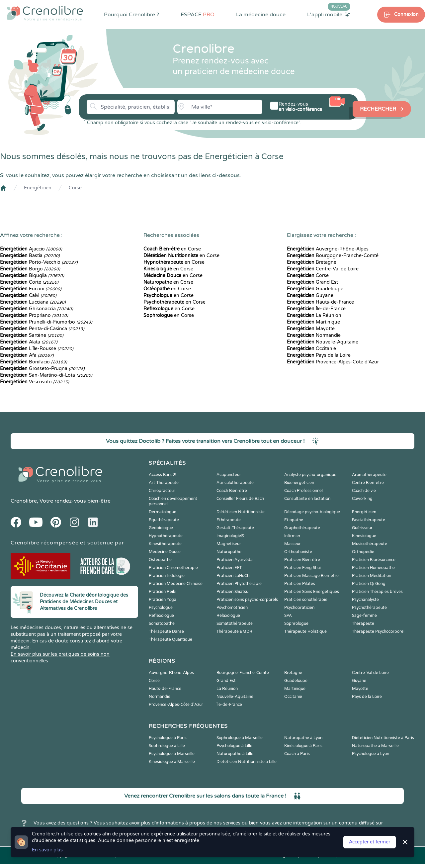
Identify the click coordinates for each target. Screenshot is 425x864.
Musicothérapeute (369, 543)
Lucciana (33, 302)
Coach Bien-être (231, 490)
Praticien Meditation (371, 575)
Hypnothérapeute (166, 535)
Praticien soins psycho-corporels (247, 599)
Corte (29, 282)
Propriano (34, 315)
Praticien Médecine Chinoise (176, 583)
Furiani (30, 289)
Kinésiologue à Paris (303, 745)
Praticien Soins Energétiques (311, 591)
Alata (28, 342)
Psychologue (161, 607)
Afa (27, 355)
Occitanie (311, 348)
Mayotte (311, 329)
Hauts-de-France (320, 302)
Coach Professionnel (303, 490)
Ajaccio (31, 249)
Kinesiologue (364, 535)
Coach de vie (364, 490)
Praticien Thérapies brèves (377, 591)
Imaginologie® (230, 535)
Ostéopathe (160, 559)
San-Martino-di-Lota (46, 375)
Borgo (30, 269)
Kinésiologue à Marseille (172, 761)
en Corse (172, 249)
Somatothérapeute (234, 623)
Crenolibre (24, 501)
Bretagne (311, 262)
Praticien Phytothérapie (239, 583)
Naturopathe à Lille (234, 753)
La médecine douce (261, 14)
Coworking (362, 498)
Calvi (28, 295)
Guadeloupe (315, 289)
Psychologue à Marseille (172, 753)
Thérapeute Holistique (305, 631)
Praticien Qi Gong (368, 583)
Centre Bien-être (368, 482)
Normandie (314, 335)
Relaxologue (228, 615)
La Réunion (314, 315)
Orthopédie (363, 551)
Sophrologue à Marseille (239, 737)
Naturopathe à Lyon (303, 737)
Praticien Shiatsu (232, 591)
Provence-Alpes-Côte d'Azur (333, 362)
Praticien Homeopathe (373, 567)
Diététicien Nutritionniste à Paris (383, 737)
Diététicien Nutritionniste (240, 512)
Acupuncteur (228, 474)
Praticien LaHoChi (233, 575)
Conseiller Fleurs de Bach (240, 498)
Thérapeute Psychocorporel (378, 631)
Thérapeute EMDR (234, 631)
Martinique (313, 322)
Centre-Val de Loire (323, 269)
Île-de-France (316, 309)
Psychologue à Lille (234, 745)
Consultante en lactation (307, 498)
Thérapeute (363, 623)
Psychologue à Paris (168, 737)
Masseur (292, 543)
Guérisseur (362, 528)
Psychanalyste (365, 599)
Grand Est (312, 282)
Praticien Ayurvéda (234, 559)
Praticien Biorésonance (373, 559)
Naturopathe (228, 551)
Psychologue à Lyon (370, 753)
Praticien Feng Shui (302, 567)
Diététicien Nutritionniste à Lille (246, 761)
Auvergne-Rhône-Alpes (328, 249)
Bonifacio (33, 362)
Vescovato (34, 382)
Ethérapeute (228, 520)
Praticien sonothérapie (305, 599)
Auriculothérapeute (235, 482)
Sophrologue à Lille (167, 745)
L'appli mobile (328, 14)
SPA (288, 615)
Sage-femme (364, 615)
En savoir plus (47, 850)
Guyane (310, 295)
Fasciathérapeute (368, 520)
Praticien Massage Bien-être (311, 575)
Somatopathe (162, 623)
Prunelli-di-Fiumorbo (46, 322)
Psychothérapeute (369, 607)
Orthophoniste (298, 551)
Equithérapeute (164, 520)
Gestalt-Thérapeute (235, 528)
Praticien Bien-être (302, 559)
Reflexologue (161, 615)
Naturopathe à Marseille (375, 745)
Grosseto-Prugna (42, 368)
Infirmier (292, 535)
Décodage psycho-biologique (312, 512)
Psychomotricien (232, 607)
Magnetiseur (228, 543)
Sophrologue (296, 623)
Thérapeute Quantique (170, 639)
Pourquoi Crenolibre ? (131, 14)
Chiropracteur (162, 490)
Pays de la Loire (319, 355)
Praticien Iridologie (167, 575)
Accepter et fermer (369, 842)
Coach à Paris (297, 753)
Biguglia (32, 275)
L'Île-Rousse (36, 348)
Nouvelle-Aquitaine (322, 342)
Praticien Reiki (162, 591)
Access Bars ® (162, 474)
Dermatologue (162, 512)
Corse (75, 188)
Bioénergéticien (299, 482)
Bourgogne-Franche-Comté (333, 255)
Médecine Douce (165, 551)
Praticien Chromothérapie (173, 567)
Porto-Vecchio (39, 262)
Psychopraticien (299, 607)
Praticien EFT (229, 567)
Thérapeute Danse (166, 631)
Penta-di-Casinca (42, 329)
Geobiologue (161, 528)
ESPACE (197, 14)
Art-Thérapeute (164, 482)
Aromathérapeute (369, 474)
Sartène (31, 335)
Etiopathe (293, 520)
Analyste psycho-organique (310, 474)
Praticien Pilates (299, 583)
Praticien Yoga (162, 599)
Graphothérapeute (302, 528)
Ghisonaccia (36, 309)
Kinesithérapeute (165, 543)
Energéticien (37, 188)
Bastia (30, 255)
